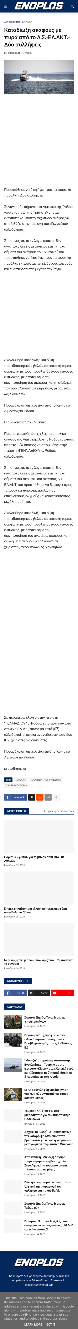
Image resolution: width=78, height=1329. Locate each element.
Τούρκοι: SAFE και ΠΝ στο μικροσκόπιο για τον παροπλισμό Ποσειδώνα (47, 1115)
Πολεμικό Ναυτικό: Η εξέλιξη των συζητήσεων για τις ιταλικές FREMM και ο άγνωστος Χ (48, 1225)
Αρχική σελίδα (12, 21)
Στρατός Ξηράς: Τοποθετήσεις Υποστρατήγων (44, 1019)
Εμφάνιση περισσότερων (59, 811)
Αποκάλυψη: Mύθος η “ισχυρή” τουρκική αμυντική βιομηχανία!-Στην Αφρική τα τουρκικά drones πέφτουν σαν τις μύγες (46, 1163)
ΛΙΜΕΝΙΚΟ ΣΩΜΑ (16, 785)
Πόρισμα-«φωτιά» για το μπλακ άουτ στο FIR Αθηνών (34, 858)
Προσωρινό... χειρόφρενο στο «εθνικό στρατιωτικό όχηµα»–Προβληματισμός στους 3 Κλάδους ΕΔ (48, 1041)
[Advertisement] (39, 140)
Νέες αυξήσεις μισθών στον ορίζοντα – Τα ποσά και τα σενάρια (38, 961)
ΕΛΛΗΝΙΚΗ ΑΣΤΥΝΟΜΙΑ (46, 779)
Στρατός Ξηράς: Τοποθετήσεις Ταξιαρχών (44, 1205)
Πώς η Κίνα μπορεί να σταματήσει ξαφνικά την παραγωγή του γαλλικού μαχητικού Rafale (47, 1186)
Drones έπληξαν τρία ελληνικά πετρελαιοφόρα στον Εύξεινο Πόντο (35, 910)
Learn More (33, 1324)
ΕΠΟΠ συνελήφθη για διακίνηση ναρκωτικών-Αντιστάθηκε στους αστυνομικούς (46, 1094)
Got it (50, 1324)
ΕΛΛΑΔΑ (27, 21)
